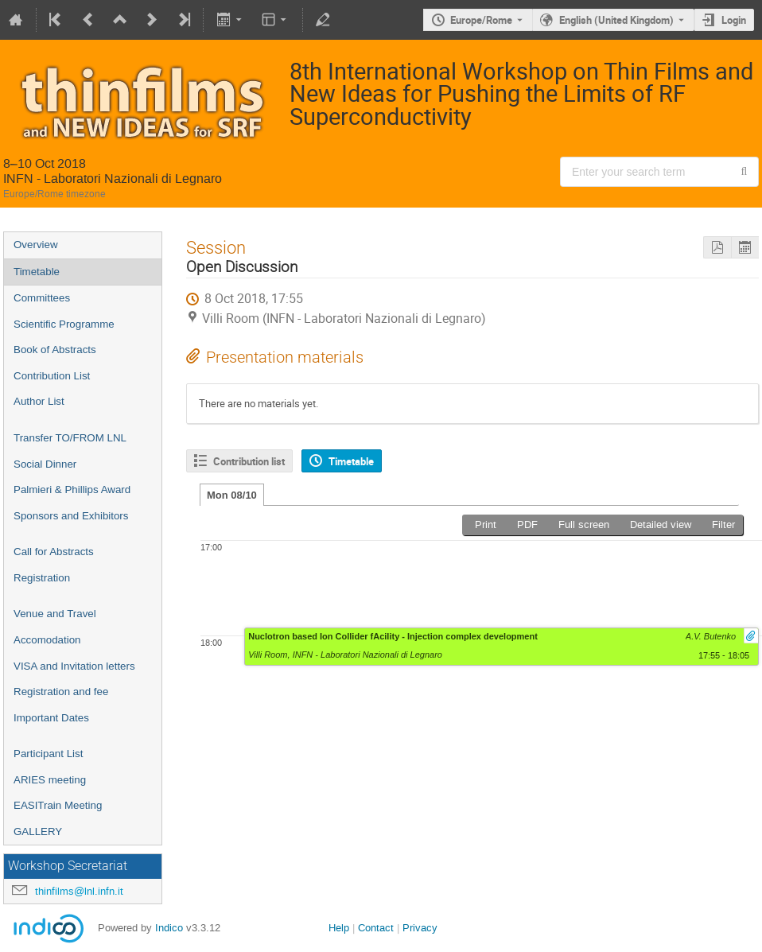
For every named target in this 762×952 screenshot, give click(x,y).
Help (339, 928)
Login (733, 20)
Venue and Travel (55, 614)
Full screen (583, 524)
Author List (39, 401)
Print (485, 524)
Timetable (37, 272)
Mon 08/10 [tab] (232, 495)
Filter (723, 524)
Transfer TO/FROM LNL (70, 438)
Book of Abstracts (55, 350)
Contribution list (249, 461)
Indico (169, 928)
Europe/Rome (481, 20)
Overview (36, 245)
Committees (42, 298)
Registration (42, 578)
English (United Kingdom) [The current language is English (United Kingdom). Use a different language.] (616, 20)
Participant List (48, 754)
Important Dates (51, 718)
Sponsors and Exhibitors (71, 516)
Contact (376, 928)
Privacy (419, 928)
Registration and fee (61, 691)
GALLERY (38, 831)
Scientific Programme (64, 324)
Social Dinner (45, 464)
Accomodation (47, 640)
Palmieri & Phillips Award (72, 489)
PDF (527, 524)
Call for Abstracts (54, 552)
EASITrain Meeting (58, 805)
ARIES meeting (50, 780)
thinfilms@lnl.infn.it (79, 891)
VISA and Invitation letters (74, 666)
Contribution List (52, 376)
